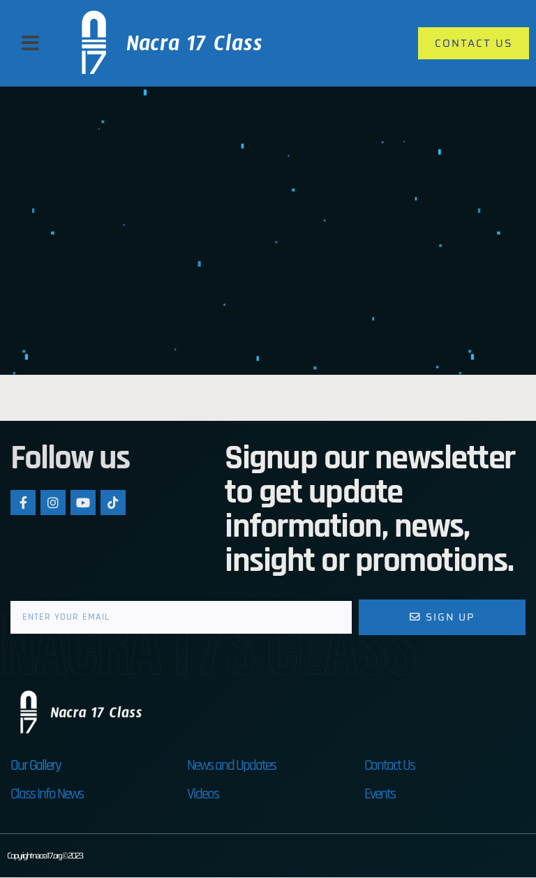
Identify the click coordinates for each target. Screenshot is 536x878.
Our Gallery (35, 766)
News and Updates (231, 766)
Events (379, 794)
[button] (30, 43)
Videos (202, 794)
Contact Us (389, 766)
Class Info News (46, 794)
